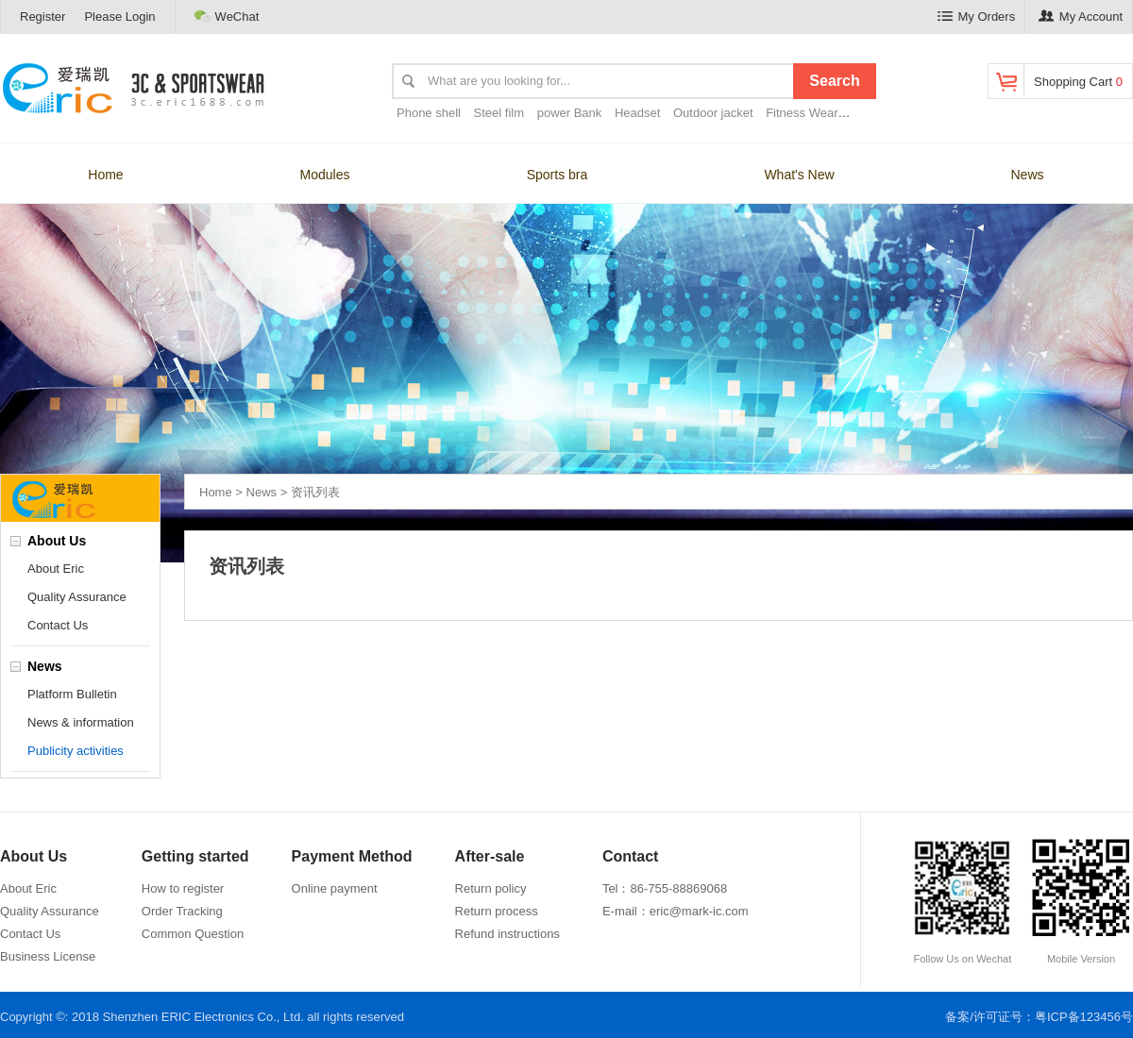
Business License (47, 956)
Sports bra (557, 174)
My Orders (977, 16)
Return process (496, 911)
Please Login (119, 16)
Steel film (499, 113)
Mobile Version (1081, 900)
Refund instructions (507, 934)
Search (834, 81)
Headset (637, 113)
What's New (799, 174)
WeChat (227, 16)
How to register (183, 888)
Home (105, 174)
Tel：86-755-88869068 (664, 888)
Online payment (335, 888)
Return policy (491, 888)
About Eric (55, 568)
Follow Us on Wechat (962, 900)
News (1026, 174)
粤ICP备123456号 (1084, 1017)
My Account (1081, 16)
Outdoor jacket (713, 113)
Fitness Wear (801, 113)
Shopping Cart (1058, 79)
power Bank (569, 113)
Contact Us (57, 625)
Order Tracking (182, 911)
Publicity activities (75, 751)
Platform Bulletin (72, 694)
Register (42, 16)
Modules (325, 174)
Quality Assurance (77, 597)
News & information (80, 722)
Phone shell (429, 113)
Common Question (193, 934)
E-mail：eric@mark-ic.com (675, 911)
